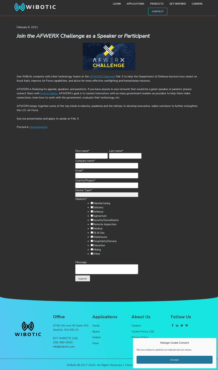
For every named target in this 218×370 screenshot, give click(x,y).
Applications (135, 3)
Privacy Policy (140, 337)
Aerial (96, 326)
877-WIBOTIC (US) (65, 338)
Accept (174, 360)
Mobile (96, 337)
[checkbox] (112, 228)
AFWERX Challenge (102, 76)
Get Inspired (177, 3)
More (95, 343)
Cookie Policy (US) (143, 331)
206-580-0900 (63, 342)
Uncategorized (38, 127)
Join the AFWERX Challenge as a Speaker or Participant (83, 36)
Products (157, 3)
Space (96, 331)
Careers (197, 3)
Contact (158, 11)
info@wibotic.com (64, 347)
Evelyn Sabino (49, 93)
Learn (117, 3)
